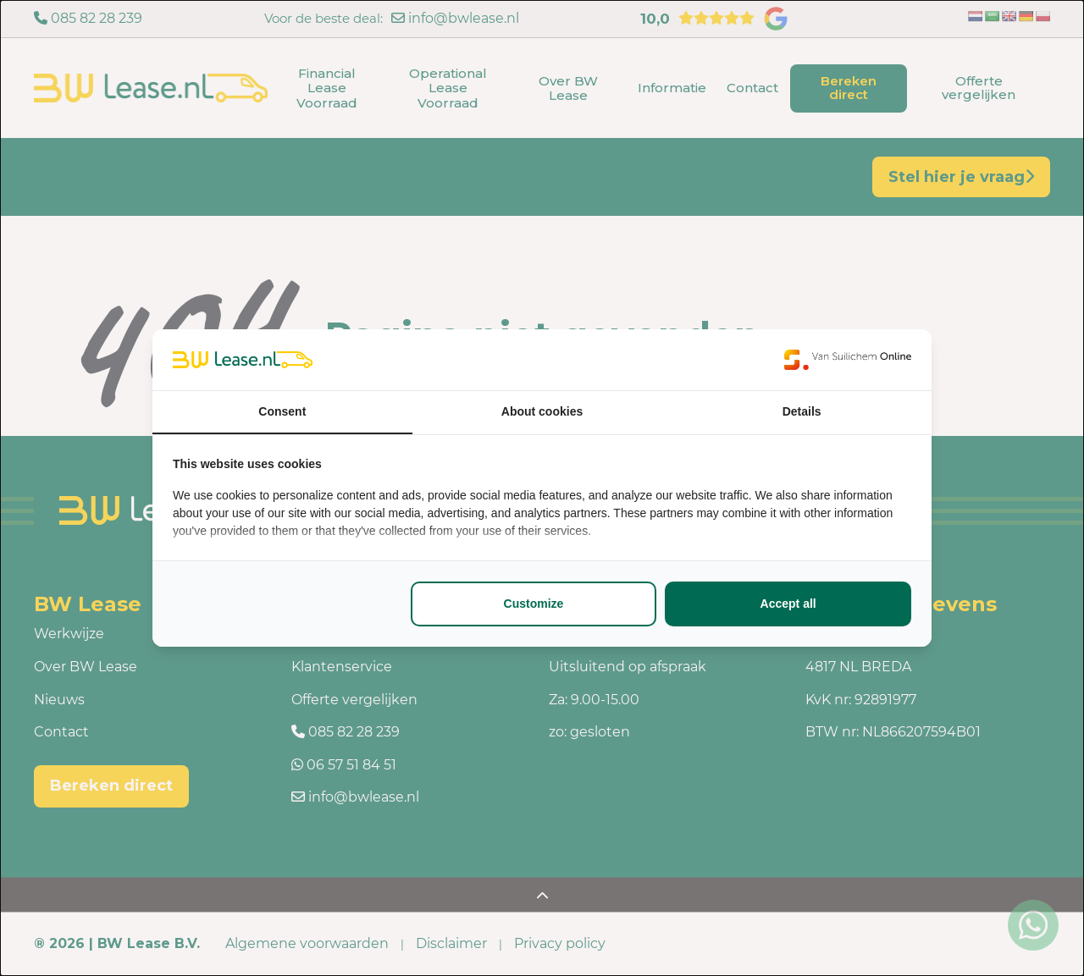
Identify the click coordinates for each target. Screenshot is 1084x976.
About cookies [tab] (542, 411)
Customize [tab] (534, 603)
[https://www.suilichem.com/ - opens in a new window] (847, 360)
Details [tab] (802, 411)
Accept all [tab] (788, 603)
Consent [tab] (282, 411)
